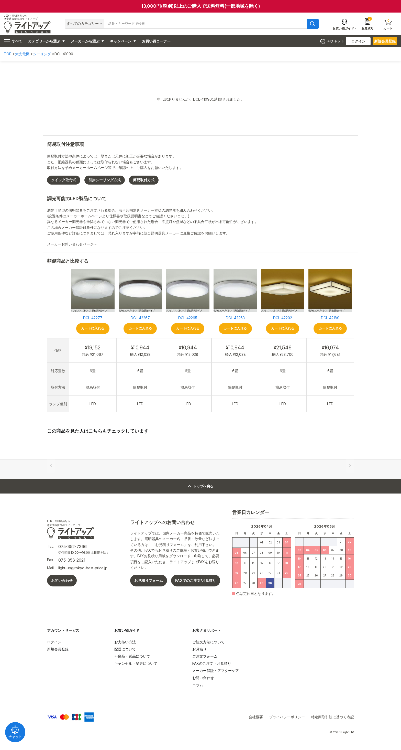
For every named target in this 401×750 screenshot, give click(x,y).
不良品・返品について (132, 656)
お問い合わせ (62, 580)
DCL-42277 (92, 318)
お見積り (367, 24)
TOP (8, 54)
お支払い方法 (125, 642)
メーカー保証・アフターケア (215, 670)
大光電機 (22, 54)
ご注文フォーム (204, 656)
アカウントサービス (63, 630)
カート (388, 24)
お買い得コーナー (156, 41)
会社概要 (256, 717)
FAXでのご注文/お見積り (195, 580)
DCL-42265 (187, 318)
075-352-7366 (72, 546)
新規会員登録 (385, 41)
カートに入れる (92, 328)
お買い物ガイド (126, 630)
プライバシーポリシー (287, 717)
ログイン (358, 41)
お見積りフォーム (148, 580)
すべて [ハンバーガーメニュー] (13, 41)
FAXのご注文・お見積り (211, 663)
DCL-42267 (140, 318)
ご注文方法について (208, 642)
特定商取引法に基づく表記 (332, 717)
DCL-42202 (282, 318)
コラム (197, 685)
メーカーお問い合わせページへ (74, 244)
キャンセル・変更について (135, 663)
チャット (15, 731)
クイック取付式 (63, 180)
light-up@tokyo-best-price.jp (82, 568)
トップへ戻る (201, 486)
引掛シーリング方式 (104, 180)
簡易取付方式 (143, 180)
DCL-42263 (235, 318)
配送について (125, 649)
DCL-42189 (330, 318)
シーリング (42, 54)
